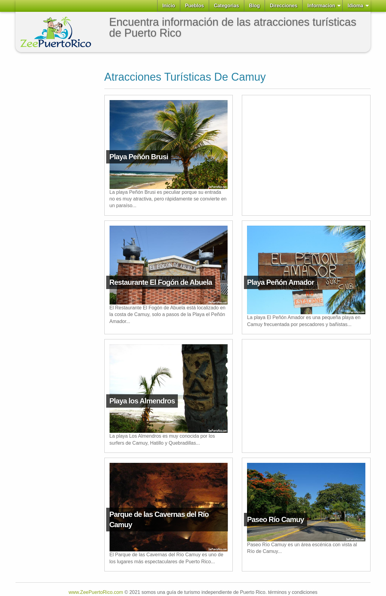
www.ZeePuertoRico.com (96, 592)
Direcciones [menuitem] (283, 5)
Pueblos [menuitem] (194, 5)
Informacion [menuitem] (321, 5)
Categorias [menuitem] (226, 5)
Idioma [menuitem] (355, 5)
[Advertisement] (39, 148)
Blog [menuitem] (254, 5)
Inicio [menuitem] (168, 5)
